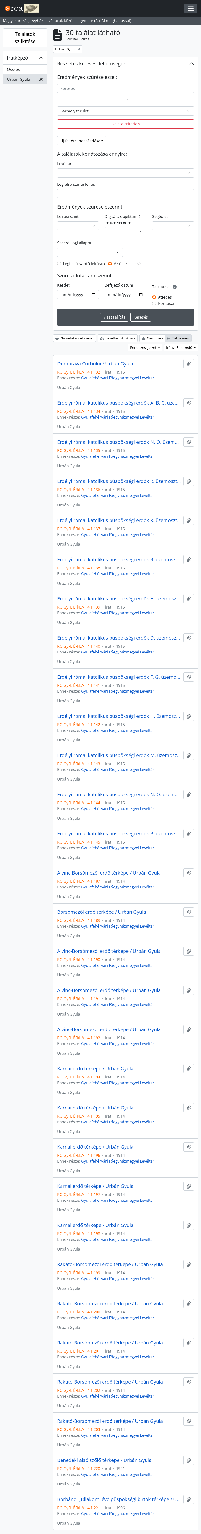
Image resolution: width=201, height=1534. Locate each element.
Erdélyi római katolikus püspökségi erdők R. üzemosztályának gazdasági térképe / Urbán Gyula (119, 481)
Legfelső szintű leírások (84, 263)
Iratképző (17, 58)
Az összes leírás (128, 263)
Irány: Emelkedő (179, 347)
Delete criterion (125, 124)
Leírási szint (68, 216)
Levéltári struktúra (117, 338)
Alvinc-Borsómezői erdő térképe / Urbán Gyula (109, 873)
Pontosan (167, 303)
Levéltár (64, 163)
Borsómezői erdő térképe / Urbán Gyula (101, 912)
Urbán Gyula (25, 80)
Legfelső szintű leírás (76, 184)
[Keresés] (125, 88)
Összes (13, 69)
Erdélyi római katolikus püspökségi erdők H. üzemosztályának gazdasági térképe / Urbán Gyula (119, 599)
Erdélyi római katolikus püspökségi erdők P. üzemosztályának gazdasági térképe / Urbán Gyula (119, 834)
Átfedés (165, 297)
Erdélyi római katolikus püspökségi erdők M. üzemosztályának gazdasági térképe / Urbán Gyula (119, 755)
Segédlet (160, 216)
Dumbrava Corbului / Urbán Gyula (95, 364)
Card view (152, 338)
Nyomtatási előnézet (74, 338)
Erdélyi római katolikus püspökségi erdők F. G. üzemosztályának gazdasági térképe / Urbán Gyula (119, 677)
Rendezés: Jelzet (143, 347)
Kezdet (63, 285)
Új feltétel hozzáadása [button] (80, 140)
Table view (178, 338)
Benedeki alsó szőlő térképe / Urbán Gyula (104, 1460)
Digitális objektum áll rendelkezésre (124, 219)
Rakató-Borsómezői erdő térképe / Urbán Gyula (110, 1264)
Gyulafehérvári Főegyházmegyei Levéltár (117, 378)
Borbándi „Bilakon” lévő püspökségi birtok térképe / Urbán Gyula (119, 1499)
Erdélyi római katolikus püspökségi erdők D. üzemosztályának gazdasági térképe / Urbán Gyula (119, 638)
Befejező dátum (119, 285)
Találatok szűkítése (25, 37)
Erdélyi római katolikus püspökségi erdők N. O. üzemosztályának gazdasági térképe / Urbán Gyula (119, 442)
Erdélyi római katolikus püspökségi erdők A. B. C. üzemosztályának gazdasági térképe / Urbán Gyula (119, 403)
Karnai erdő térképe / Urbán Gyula (95, 1069)
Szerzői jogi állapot (74, 243)
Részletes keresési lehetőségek (91, 63)
